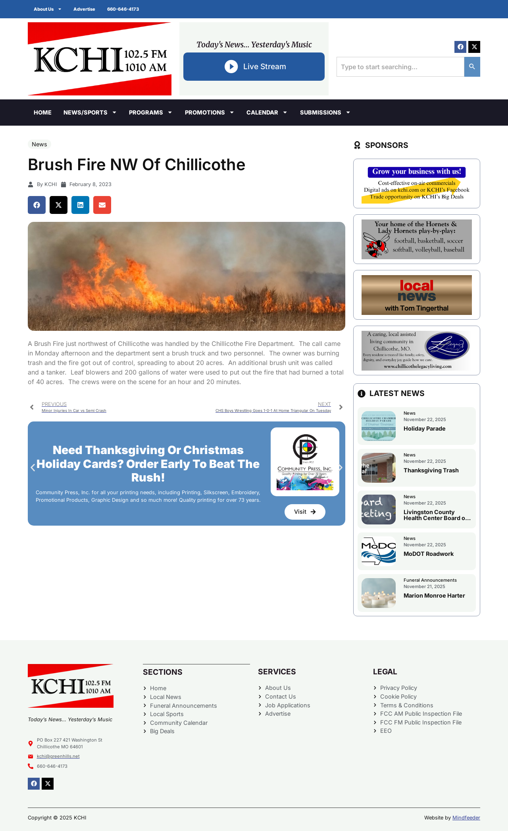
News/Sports (90, 112)
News (39, 144)
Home (43, 112)
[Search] (472, 67)
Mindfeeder (466, 818)
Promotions (210, 112)
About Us (48, 9)
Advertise (85, 9)
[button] (37, 205)
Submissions (325, 112)
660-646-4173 (123, 9)
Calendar (267, 112)
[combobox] (400, 67)
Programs (151, 112)
